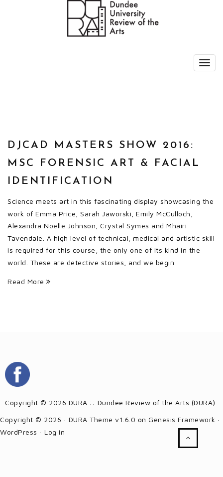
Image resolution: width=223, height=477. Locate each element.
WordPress (18, 432)
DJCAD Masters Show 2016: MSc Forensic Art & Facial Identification (103, 163)
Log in (54, 432)
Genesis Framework (182, 419)
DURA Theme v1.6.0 (102, 419)
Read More (29, 281)
